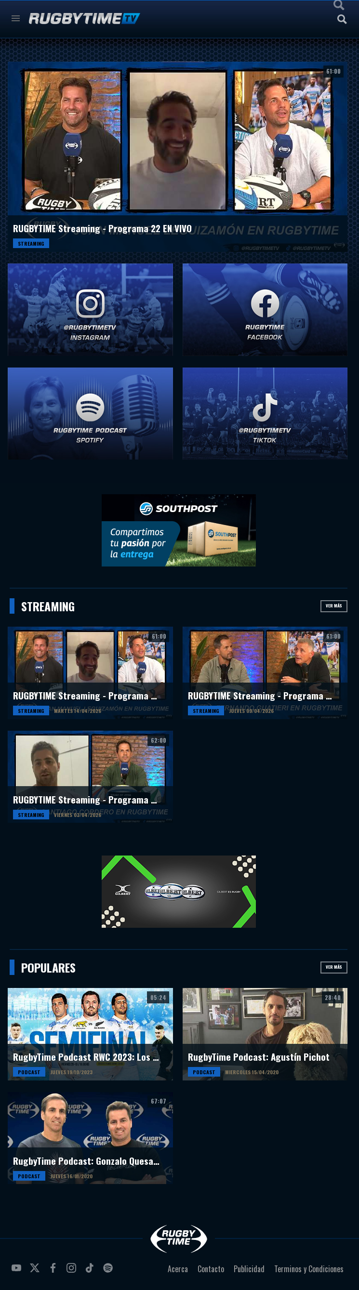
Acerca (178, 1269)
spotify (109, 1271)
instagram (72, 1271)
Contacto (211, 1269)
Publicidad (249, 1269)
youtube (18, 1271)
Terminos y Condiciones (309, 1269)
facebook (54, 1271)
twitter (36, 1271)
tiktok (91, 1271)
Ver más (334, 605)
